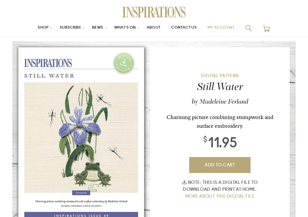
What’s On (123, 28)
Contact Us (187, 28)
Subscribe (63, 28)
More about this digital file (219, 196)
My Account (229, 28)
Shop (34, 28)
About (154, 28)
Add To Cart (220, 165)
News (93, 28)
